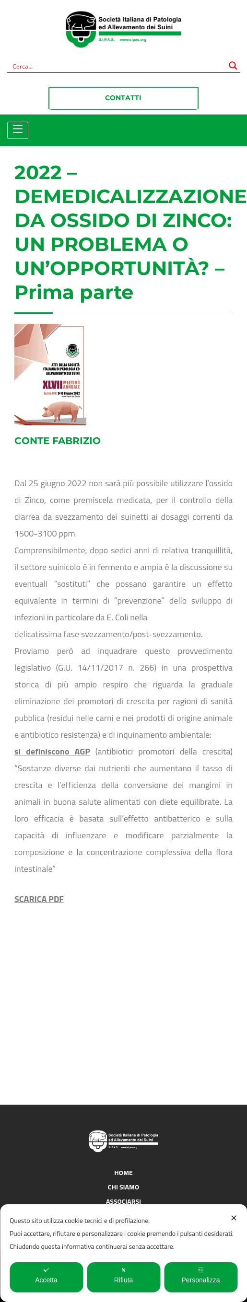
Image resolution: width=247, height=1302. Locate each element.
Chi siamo (123, 1187)
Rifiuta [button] (123, 1275)
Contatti (123, 97)
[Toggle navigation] (18, 129)
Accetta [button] (46, 1275)
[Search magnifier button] (233, 65)
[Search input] (117, 65)
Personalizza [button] (200, 1275)
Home (123, 1172)
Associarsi (123, 1201)
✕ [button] (233, 1218)
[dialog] (123, 1253)
